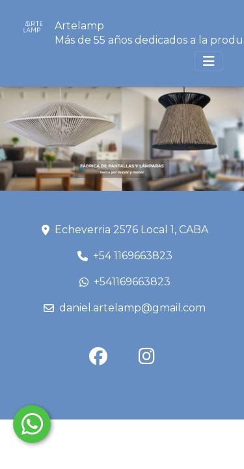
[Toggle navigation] (209, 61)
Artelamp (79, 26)
